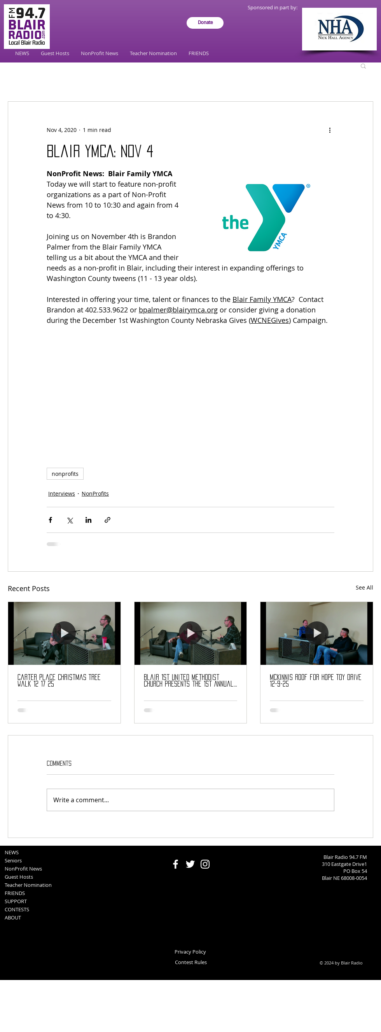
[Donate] (205, 23)
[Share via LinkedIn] (88, 520)
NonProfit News (23, 868)
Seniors (13, 860)
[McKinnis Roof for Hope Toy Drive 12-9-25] (316, 633)
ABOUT (13, 917)
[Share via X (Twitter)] (69, 520)
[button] (363, 65)
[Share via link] (107, 520)
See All (364, 587)
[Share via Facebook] (50, 520)
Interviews (61, 493)
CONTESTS (17, 909)
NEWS (12, 852)
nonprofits (65, 473)
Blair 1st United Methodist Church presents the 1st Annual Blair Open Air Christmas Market (189, 681)
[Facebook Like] (191, 849)
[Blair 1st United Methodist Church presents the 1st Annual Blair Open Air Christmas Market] (191, 633)
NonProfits (95, 493)
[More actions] (329, 129)
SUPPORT (16, 901)
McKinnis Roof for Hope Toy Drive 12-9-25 (316, 681)
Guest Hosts (19, 876)
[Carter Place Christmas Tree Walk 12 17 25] (64, 633)
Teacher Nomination (28, 884)
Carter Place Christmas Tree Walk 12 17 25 (59, 681)
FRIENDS (15, 893)
